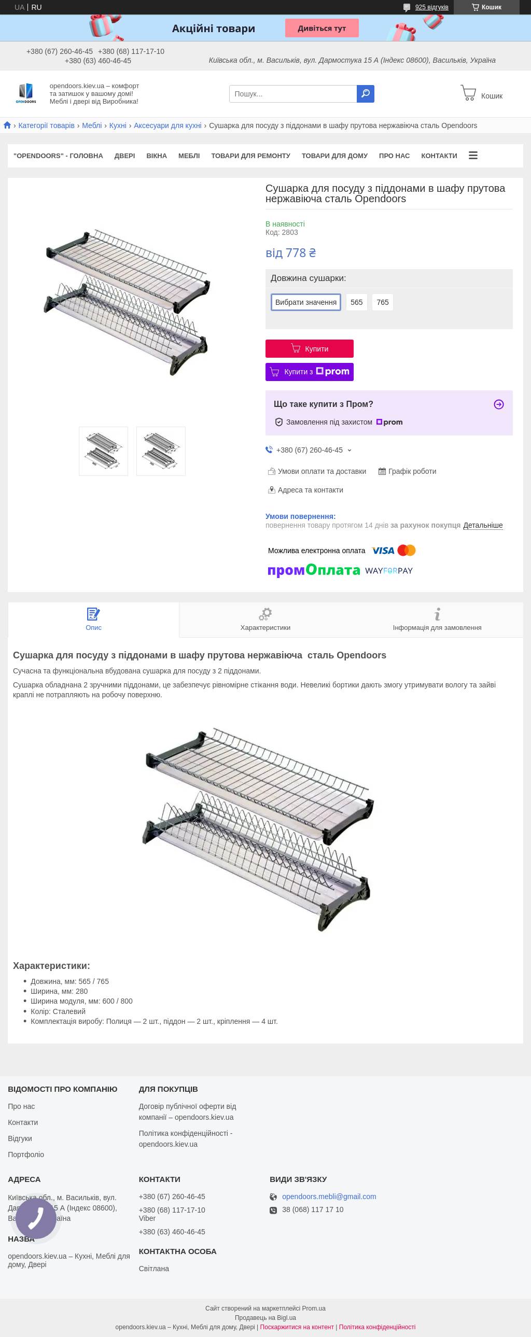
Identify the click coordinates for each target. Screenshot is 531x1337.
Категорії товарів (46, 125)
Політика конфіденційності (377, 1327)
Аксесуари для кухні (167, 125)
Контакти (439, 156)
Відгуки (20, 1138)
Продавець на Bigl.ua (265, 1317)
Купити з (316, 371)
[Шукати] (365, 94)
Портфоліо (26, 1154)
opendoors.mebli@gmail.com (329, 1197)
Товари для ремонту (250, 156)
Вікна (156, 156)
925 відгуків (432, 7)
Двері (125, 156)
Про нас (394, 156)
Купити (317, 349)
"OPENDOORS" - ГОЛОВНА (58, 156)
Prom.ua (314, 1308)
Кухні (118, 125)
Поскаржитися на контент (297, 1327)
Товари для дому (335, 156)
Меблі (92, 125)
